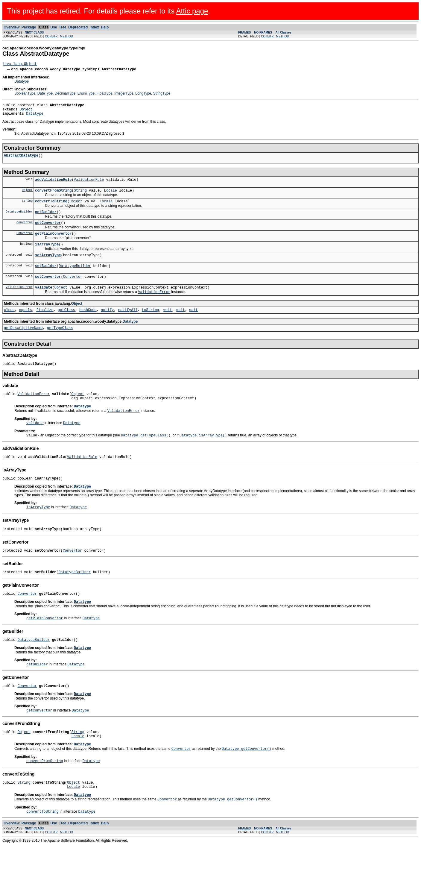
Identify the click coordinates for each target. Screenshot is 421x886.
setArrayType (48, 266)
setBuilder (46, 278)
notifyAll (128, 325)
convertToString (51, 208)
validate (43, 301)
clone (9, 325)
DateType (45, 94)
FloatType (105, 94)
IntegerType (123, 94)
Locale (110, 196)
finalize (45, 325)
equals (25, 325)
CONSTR (51, 36)
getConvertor (48, 231)
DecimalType (65, 94)
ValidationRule (89, 184)
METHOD (66, 36)
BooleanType (24, 94)
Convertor (24, 231)
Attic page (192, 11)
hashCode (88, 325)
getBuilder (46, 219)
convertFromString (53, 196)
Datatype (21, 82)
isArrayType (47, 254)
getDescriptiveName (23, 344)
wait (167, 325)
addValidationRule (53, 184)
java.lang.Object (19, 64)
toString (150, 325)
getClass (66, 325)
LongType (143, 94)
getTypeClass (60, 344)
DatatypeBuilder (19, 219)
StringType (161, 94)
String (80, 196)
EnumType (86, 94)
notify (107, 325)
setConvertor (48, 289)
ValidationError (19, 301)
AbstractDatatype (21, 159)
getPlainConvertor (53, 243)
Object (26, 111)
